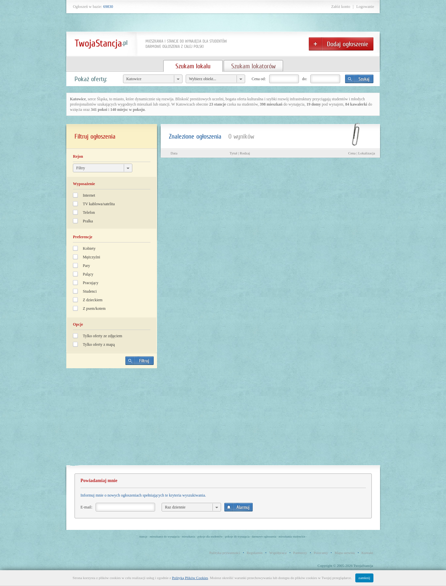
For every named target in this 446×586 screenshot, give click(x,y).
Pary (86, 265)
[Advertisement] (112, 419)
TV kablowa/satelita (99, 204)
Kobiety (89, 248)
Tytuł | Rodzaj (240, 153)
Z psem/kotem (94, 308)
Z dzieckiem (93, 300)
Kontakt (367, 553)
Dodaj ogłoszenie (341, 43)
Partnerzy (300, 553)
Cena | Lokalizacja (361, 153)
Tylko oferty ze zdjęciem (102, 336)
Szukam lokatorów (253, 66)
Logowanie (365, 6)
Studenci (90, 291)
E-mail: (86, 507)
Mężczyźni (91, 257)
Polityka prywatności (224, 553)
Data (174, 153)
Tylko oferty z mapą (99, 344)
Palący (88, 274)
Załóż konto (340, 6)
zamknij (364, 578)
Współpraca (278, 553)
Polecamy (321, 553)
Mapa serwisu (344, 553)
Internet (89, 195)
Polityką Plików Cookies (190, 578)
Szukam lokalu (192, 66)
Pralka (88, 221)
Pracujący (90, 282)
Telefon (89, 212)
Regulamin (255, 553)
